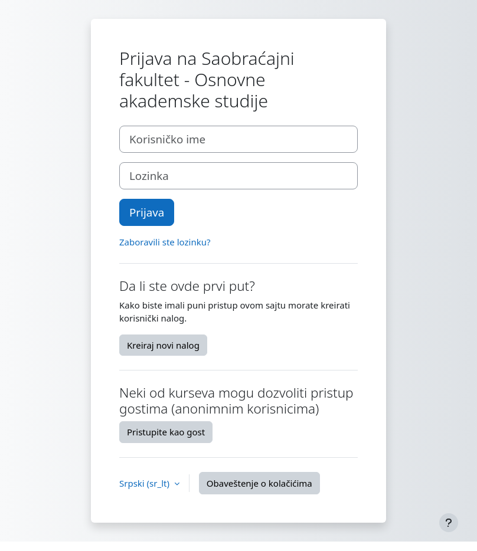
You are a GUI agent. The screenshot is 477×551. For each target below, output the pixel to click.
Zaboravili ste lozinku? (164, 242)
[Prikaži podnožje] (448, 522)
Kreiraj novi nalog (163, 345)
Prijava (146, 212)
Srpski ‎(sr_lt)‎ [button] (145, 483)
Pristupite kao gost (166, 432)
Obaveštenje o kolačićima (259, 483)
